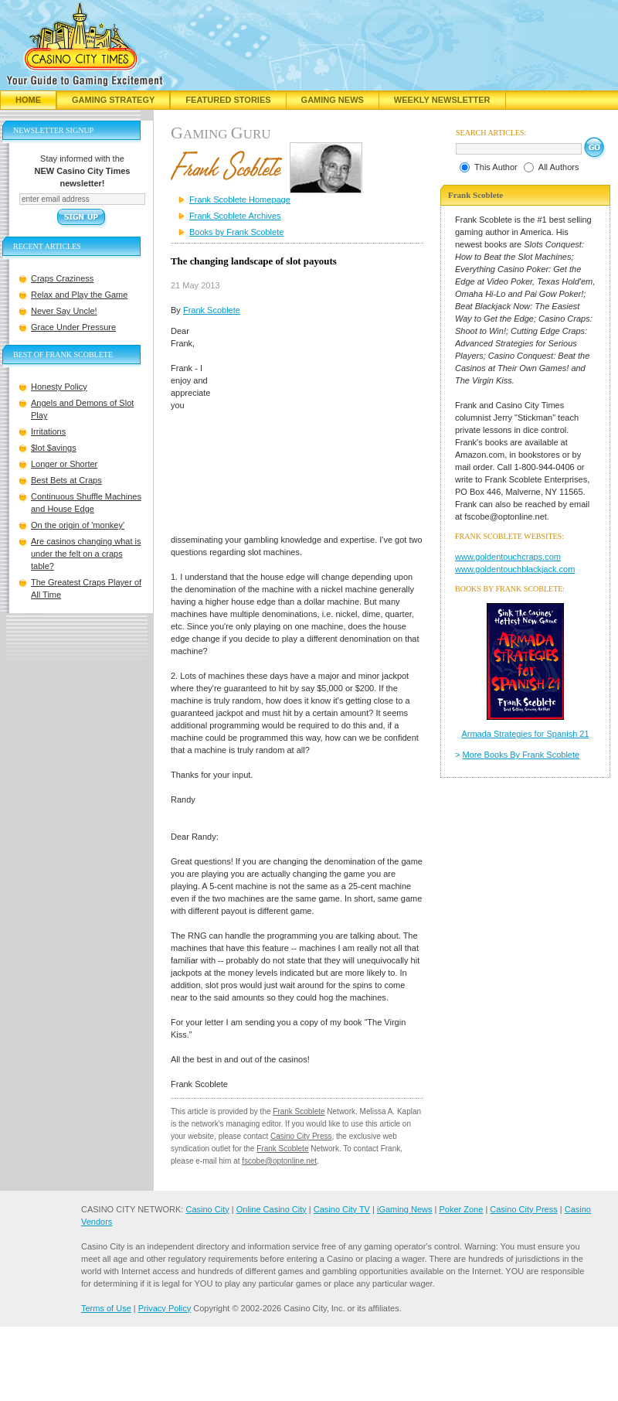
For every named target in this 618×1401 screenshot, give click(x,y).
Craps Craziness (62, 278)
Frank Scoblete (211, 310)
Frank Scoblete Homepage (239, 199)
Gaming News (332, 99)
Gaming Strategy (113, 99)
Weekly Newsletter (442, 99)
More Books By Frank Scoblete (521, 754)
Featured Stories (227, 99)
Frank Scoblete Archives (235, 215)
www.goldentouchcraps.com (508, 556)
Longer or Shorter (64, 464)
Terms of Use (106, 1308)
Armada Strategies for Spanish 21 (525, 733)
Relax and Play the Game (79, 294)
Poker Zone (461, 1209)
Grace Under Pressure (73, 327)
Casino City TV (342, 1209)
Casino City (207, 1209)
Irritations (48, 431)
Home (28, 99)
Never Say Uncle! (64, 310)
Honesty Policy (59, 386)
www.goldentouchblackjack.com (515, 569)
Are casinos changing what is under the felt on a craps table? (86, 554)
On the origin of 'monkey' (77, 525)
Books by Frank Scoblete (236, 232)
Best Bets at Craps (66, 480)
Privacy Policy (164, 1308)
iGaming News (405, 1209)
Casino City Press (300, 1136)
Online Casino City (271, 1209)
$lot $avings (53, 447)
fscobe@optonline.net (279, 1161)
